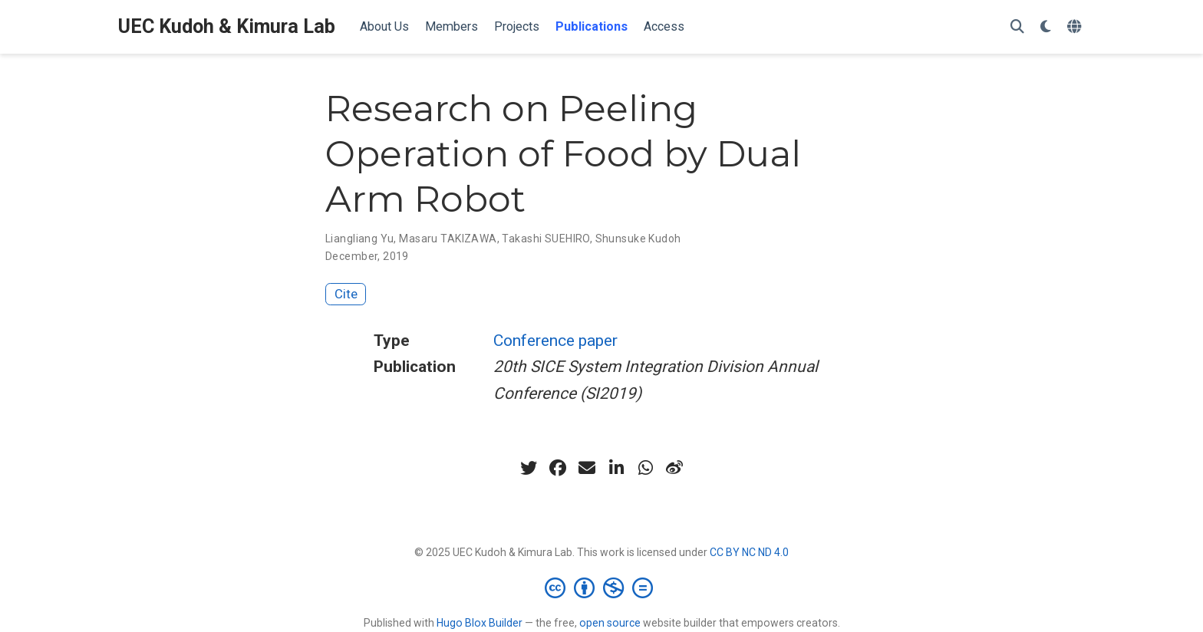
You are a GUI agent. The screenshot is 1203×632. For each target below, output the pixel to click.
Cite (346, 293)
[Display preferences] (1045, 27)
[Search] (1017, 27)
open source (610, 623)
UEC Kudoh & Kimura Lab (226, 26)
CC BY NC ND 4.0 (749, 552)
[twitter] (528, 467)
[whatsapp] (645, 467)
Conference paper (555, 340)
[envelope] (586, 467)
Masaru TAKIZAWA (447, 238)
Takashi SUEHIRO (545, 238)
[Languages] (1076, 27)
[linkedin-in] (616, 467)
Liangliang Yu (359, 238)
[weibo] (674, 467)
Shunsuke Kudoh (638, 238)
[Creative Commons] (602, 587)
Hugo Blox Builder (479, 623)
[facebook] (557, 467)
